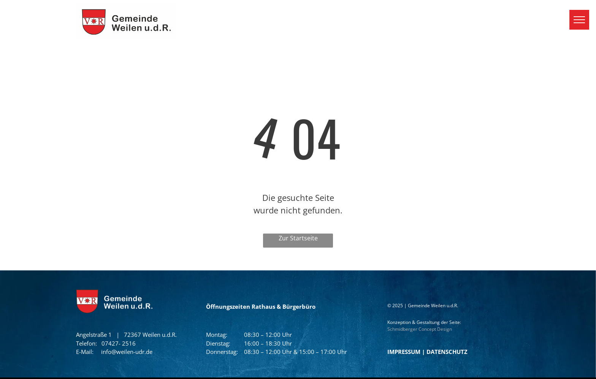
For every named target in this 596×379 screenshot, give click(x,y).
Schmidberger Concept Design (419, 329)
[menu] (579, 20)
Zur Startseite (298, 238)
